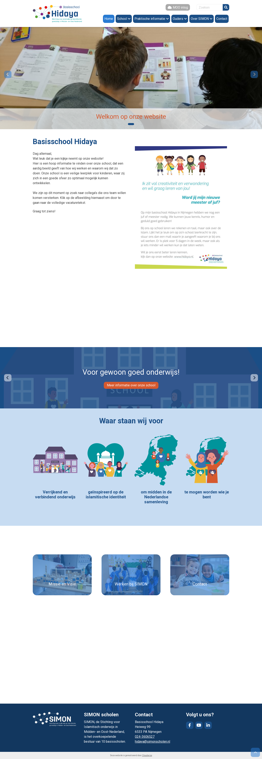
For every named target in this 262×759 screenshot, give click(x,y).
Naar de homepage (57, 13)
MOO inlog (180, 7)
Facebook (189, 725)
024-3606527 (145, 737)
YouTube (199, 725)
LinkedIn (208, 725)
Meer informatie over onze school (131, 385)
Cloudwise (147, 755)
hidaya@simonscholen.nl (152, 741)
